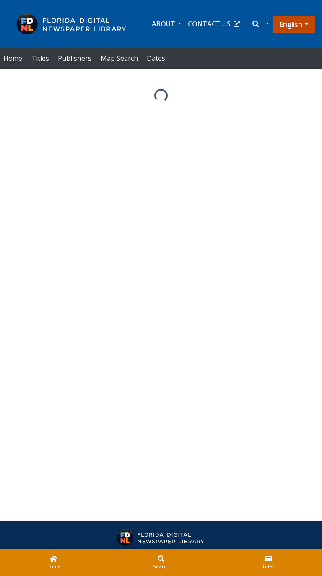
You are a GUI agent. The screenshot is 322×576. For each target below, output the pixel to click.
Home (12, 58)
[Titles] (268, 562)
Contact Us (214, 24)
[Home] (53, 562)
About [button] (163, 24)
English (291, 24)
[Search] (161, 562)
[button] (260, 24)
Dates (156, 58)
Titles (40, 58)
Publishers (74, 58)
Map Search (119, 58)
